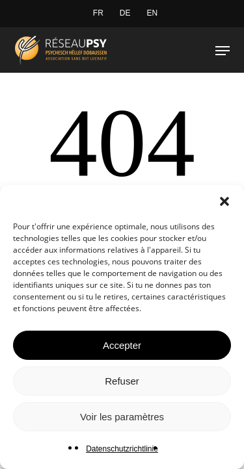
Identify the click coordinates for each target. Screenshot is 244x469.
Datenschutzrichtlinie (122, 448)
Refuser (122, 381)
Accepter (122, 345)
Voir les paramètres (122, 416)
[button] (224, 201)
